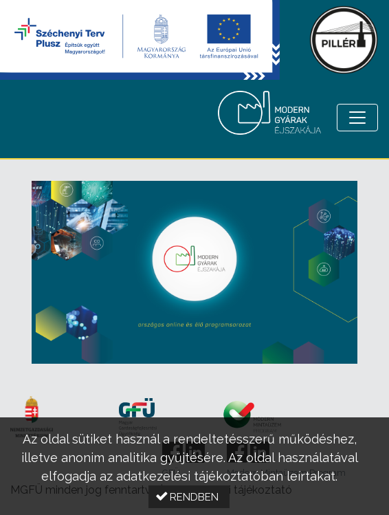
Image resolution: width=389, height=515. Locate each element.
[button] (189, 496)
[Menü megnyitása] (357, 117)
